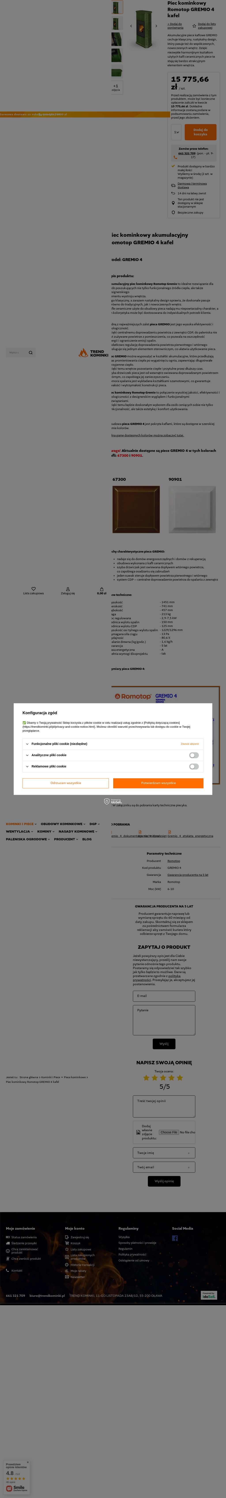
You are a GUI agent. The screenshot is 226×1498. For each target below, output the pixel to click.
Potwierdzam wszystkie (158, 783)
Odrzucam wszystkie (66, 783)
